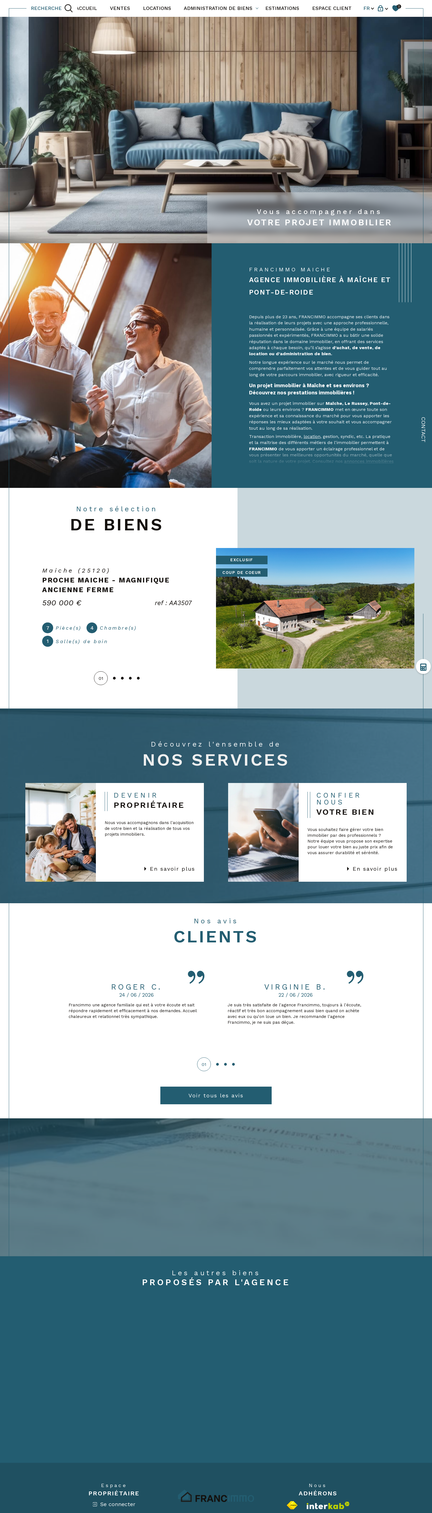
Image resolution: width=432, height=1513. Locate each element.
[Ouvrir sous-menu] (257, 8)
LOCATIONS (157, 8)
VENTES (120, 8)
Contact (423, 429)
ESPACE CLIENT (332, 8)
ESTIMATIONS (282, 8)
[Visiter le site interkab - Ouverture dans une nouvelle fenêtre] (328, 1505)
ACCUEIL (86, 8)
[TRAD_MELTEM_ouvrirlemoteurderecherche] (52, 8)
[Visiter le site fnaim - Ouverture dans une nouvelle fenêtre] (292, 1505)
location (312, 436)
